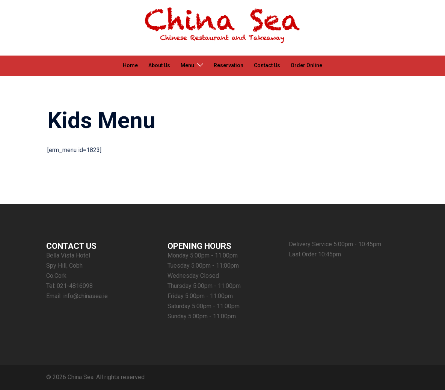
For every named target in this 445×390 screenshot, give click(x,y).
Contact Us (267, 65)
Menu (187, 65)
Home (130, 65)
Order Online (306, 65)
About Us (159, 65)
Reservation (228, 65)
